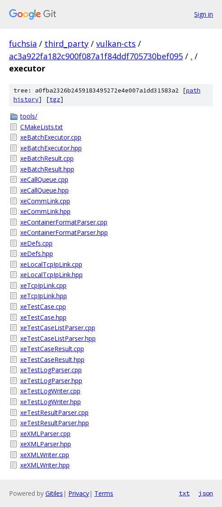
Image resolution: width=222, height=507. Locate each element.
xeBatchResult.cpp (47, 158)
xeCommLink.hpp (45, 211)
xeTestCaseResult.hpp (52, 359)
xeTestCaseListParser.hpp (58, 338)
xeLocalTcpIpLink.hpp (51, 274)
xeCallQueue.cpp (44, 179)
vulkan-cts (116, 43)
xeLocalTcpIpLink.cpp (51, 264)
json (206, 493)
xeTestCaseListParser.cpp (57, 327)
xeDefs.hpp (36, 253)
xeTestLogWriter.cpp (50, 391)
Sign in (203, 14)
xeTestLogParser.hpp (51, 380)
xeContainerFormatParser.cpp (63, 222)
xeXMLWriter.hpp (45, 465)
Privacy (78, 493)
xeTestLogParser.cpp (51, 370)
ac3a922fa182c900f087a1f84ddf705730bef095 (96, 56)
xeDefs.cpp (36, 243)
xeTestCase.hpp (43, 317)
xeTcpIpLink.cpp (43, 285)
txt (184, 493)
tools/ (28, 116)
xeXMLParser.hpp (45, 444)
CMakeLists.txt (41, 127)
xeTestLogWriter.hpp (50, 401)
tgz (54, 99)
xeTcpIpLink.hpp (43, 295)
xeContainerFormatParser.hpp (64, 232)
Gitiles (54, 493)
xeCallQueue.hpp (44, 190)
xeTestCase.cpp (43, 306)
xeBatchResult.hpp (47, 169)
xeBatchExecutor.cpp (50, 137)
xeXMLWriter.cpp (44, 454)
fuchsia (23, 43)
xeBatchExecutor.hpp (51, 148)
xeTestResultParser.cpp (54, 412)
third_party (66, 43)
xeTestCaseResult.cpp (52, 348)
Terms (103, 493)
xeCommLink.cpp (45, 201)
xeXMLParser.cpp (45, 433)
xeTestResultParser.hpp (54, 423)
